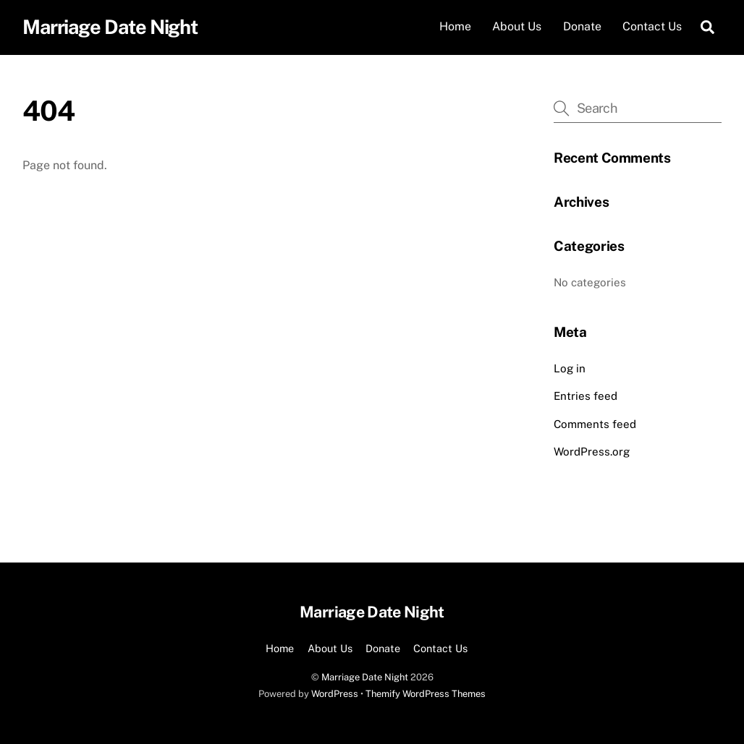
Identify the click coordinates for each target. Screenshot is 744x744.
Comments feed (595, 424)
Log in (570, 368)
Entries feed (585, 396)
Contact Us (652, 26)
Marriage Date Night (364, 677)
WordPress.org (592, 451)
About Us (516, 26)
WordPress (334, 693)
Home (455, 26)
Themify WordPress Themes (425, 693)
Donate (582, 26)
